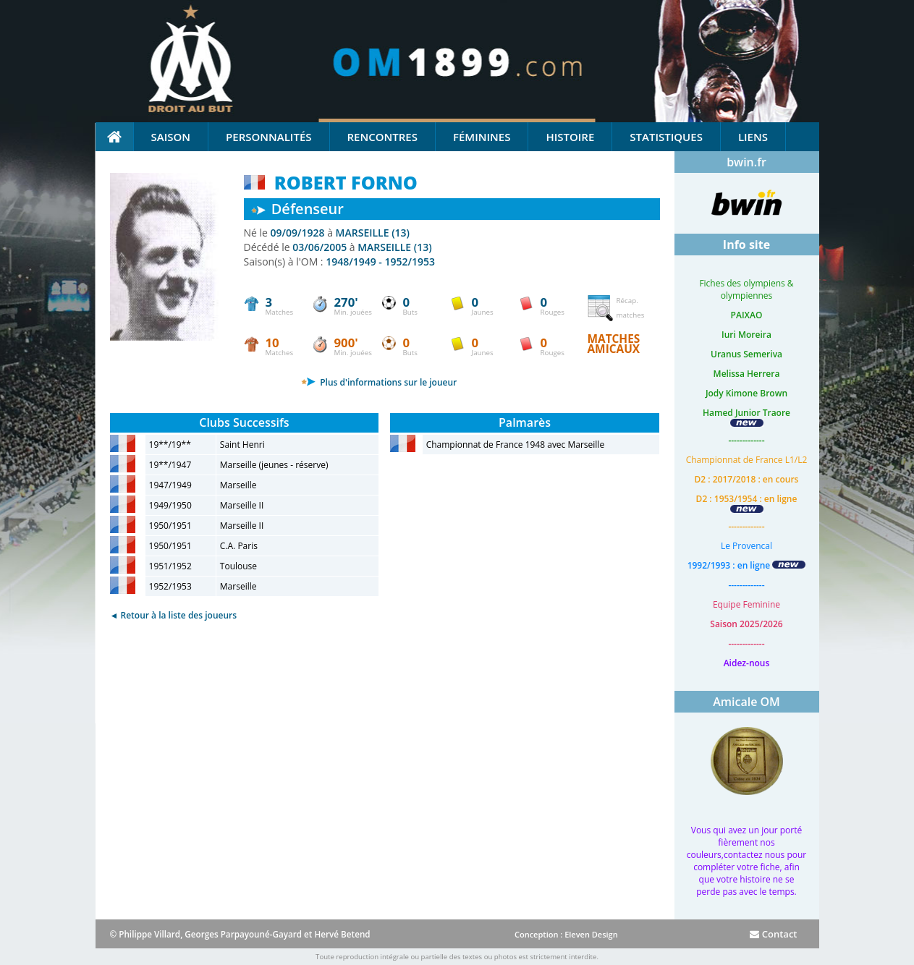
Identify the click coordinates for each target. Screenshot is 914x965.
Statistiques (666, 136)
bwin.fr (746, 162)
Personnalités (268, 136)
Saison (171, 136)
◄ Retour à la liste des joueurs (173, 615)
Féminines (481, 136)
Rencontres (382, 136)
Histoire (570, 136)
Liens (753, 136)
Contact (773, 933)
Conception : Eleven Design (566, 934)
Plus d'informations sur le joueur (379, 382)
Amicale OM (746, 702)
